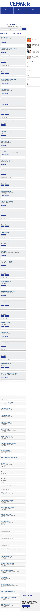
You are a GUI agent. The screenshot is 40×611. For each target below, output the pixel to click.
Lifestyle (20, 9)
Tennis (8, 127)
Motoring (7, 11)
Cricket (2, 218)
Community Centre (29, 82)
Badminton (2, 359)
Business (7, 9)
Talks (27, 95)
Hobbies (6, 65)
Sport (9, 55)
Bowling (2, 177)
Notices (33, 9)
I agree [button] (24, 605)
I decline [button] (28, 605)
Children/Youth (3, 75)
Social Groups (7, 55)
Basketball (2, 519)
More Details (3, 42)
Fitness (2, 55)
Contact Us (16, 604)
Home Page (12, 604)
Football (4, 55)
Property (33, 11)
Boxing (28, 79)
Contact (2, 83)
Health (28, 87)
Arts (27, 74)
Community (20, 11)
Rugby (28, 91)
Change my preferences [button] (26, 607)
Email (4, 454)
